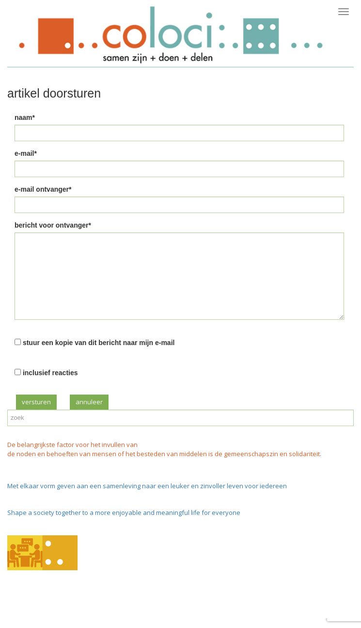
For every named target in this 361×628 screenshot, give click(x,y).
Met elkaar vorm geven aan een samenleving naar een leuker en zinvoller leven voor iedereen (147, 485)
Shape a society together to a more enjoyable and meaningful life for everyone (123, 512)
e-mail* (26, 153)
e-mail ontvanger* (43, 189)
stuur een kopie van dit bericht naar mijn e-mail (99, 343)
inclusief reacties (50, 373)
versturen (36, 401)
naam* (25, 117)
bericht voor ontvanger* (53, 225)
